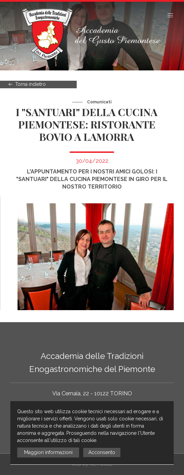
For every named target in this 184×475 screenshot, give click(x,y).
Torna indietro (26, 84)
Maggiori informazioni (48, 452)
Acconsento (101, 452)
